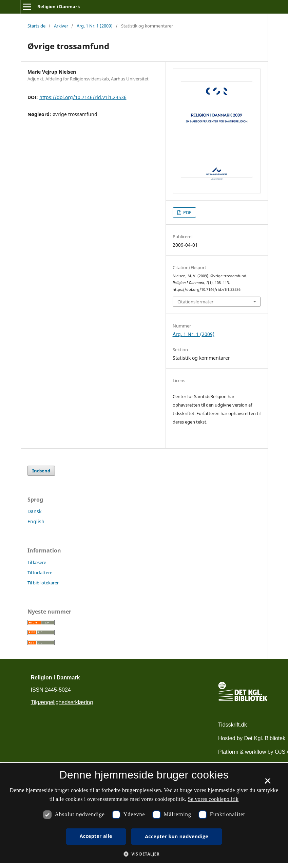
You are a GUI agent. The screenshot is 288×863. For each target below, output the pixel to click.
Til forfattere (39, 572)
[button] (144, 854)
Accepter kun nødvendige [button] (176, 836)
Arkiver (61, 26)
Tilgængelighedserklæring (62, 702)
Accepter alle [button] (96, 836)
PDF (186, 212)
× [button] (267, 783)
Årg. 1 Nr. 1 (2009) (95, 26)
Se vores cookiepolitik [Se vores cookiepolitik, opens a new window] (213, 799)
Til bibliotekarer (43, 583)
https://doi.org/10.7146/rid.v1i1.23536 (83, 97)
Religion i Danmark (58, 6)
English (35, 521)
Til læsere (36, 562)
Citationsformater (195, 302)
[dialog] (144, 813)
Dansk (34, 511)
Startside (36, 26)
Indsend (41, 471)
